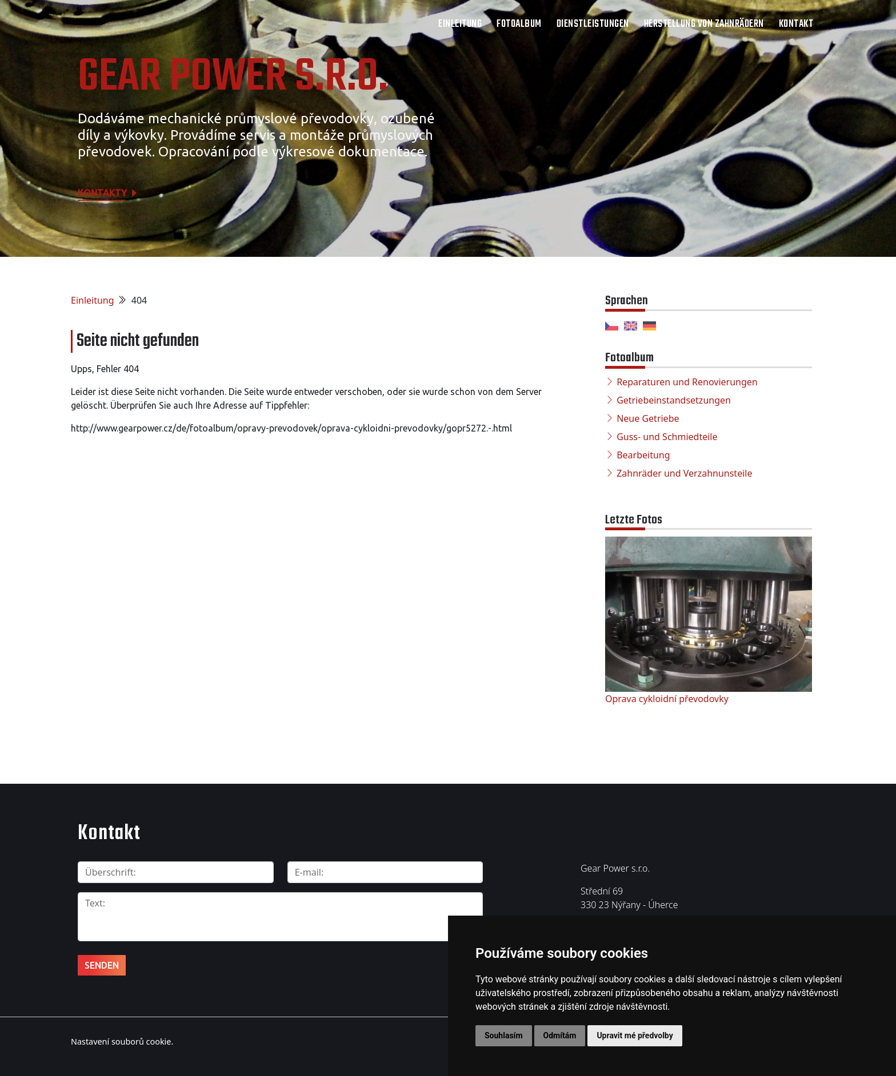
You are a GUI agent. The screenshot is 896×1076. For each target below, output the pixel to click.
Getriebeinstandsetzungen (674, 400)
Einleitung (460, 24)
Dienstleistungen (593, 24)
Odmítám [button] (560, 1035)
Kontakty (108, 193)
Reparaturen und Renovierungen (687, 382)
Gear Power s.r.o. (233, 78)
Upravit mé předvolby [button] (635, 1035)
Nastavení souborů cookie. (122, 1041)
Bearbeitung (643, 455)
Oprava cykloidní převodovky (667, 698)
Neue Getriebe (648, 418)
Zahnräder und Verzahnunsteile (684, 473)
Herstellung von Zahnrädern (704, 24)
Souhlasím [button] (504, 1035)
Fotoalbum (519, 24)
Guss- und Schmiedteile (667, 436)
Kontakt (796, 24)
